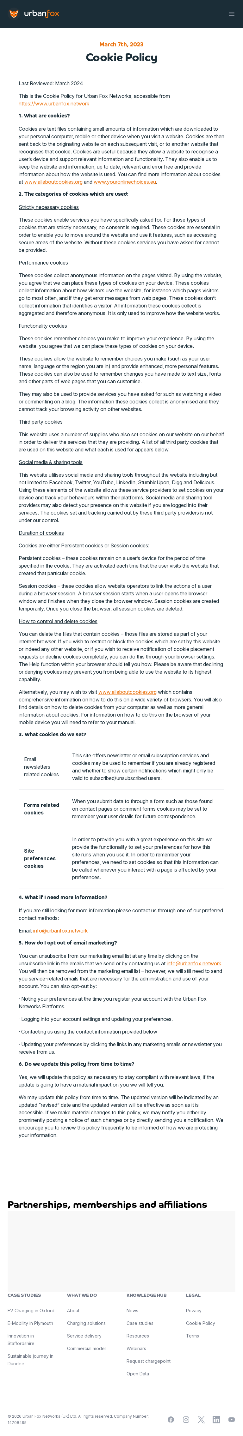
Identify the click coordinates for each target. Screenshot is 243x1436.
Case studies (140, 1323)
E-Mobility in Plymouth (30, 1323)
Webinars (136, 1348)
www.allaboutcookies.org (53, 182)
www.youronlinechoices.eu (125, 182)
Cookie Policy (200, 1323)
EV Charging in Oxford (31, 1310)
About (73, 1310)
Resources (138, 1335)
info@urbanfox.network (60, 930)
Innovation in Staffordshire (21, 1339)
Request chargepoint (149, 1361)
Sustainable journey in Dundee (30, 1359)
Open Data (138, 1373)
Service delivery (84, 1335)
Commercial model (86, 1348)
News (132, 1310)
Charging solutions (86, 1323)
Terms (192, 1335)
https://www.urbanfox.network (54, 103)
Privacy (194, 1310)
